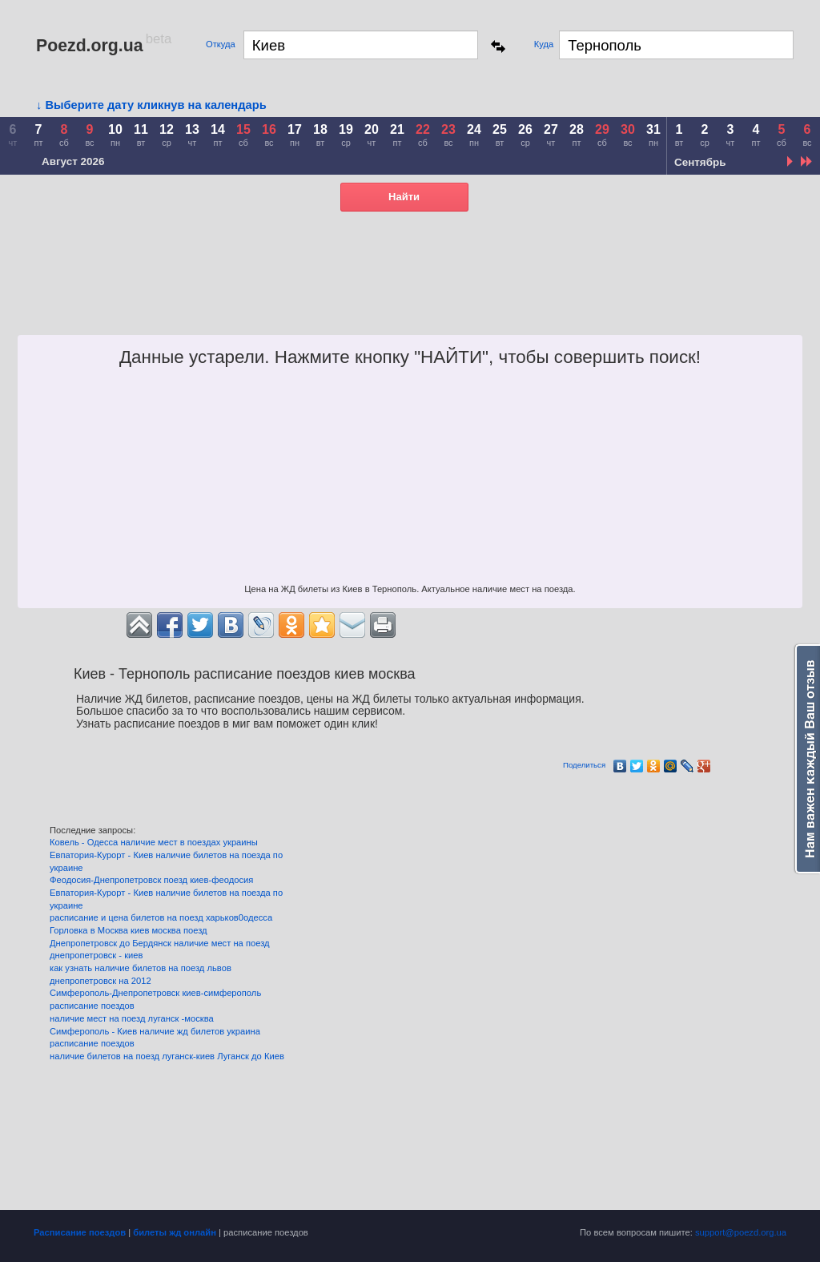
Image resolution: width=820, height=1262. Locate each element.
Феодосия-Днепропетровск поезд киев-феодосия (151, 880)
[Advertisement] (509, 295)
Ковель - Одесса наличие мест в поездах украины (154, 842)
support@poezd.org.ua (740, 1232)
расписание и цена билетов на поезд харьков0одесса (161, 917)
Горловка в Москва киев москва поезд (128, 930)
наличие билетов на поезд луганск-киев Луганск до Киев (167, 1056)
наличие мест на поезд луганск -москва (132, 1018)
